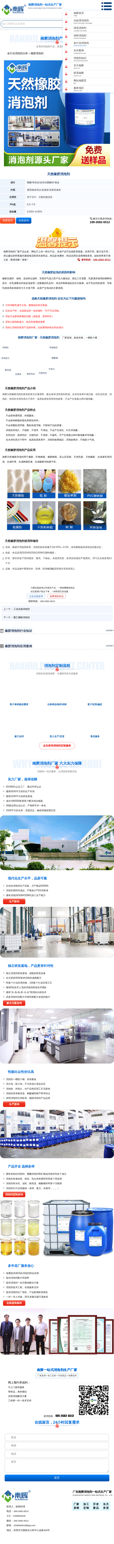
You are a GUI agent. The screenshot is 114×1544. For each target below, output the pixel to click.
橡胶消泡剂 (37, 53)
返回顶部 (109, 1524)
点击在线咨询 (36, 596)
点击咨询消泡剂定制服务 (57, 745)
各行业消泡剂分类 (17, 53)
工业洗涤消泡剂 (21, 609)
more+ (110, 630)
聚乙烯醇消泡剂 (21, 617)
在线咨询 (24, 220)
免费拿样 (8, 220)
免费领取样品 (57, 596)
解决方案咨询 (14, 1003)
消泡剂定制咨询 (14, 1194)
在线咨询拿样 (14, 1303)
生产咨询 (14, 901)
